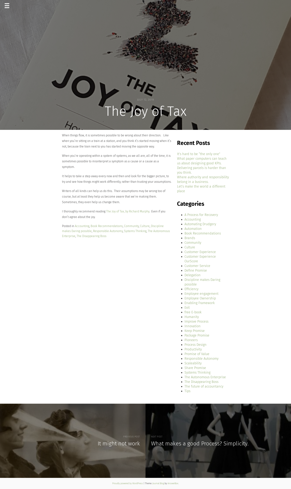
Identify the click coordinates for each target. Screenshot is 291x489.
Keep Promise (194, 331)
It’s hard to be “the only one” (198, 154)
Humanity (191, 317)
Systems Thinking (135, 231)
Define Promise (195, 270)
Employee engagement (201, 294)
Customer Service (197, 266)
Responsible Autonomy (108, 231)
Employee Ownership (200, 298)
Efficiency (191, 289)
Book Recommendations (107, 226)
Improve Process (196, 321)
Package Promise (196, 335)
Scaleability (193, 363)
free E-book (193, 312)
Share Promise (195, 368)
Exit (187, 308)
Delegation (192, 275)
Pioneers (191, 340)
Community (131, 226)
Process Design (195, 345)
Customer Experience (200, 252)
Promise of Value (196, 354)
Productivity (193, 349)
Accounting (82, 226)
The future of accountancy (203, 386)
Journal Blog (158, 483)
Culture (145, 226)
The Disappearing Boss (91, 236)
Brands (189, 238)
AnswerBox (173, 483)
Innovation (192, 326)
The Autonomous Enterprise (205, 377)
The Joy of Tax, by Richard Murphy (127, 211)
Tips (187, 391)
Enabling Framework (199, 303)
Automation (193, 229)
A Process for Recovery (201, 215)
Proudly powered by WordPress (127, 483)
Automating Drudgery (200, 224)
